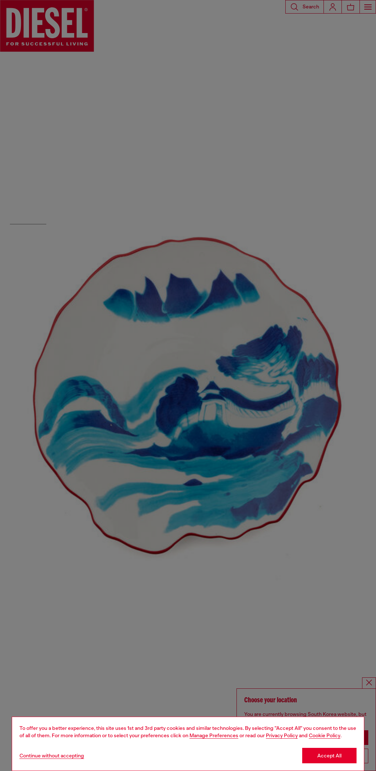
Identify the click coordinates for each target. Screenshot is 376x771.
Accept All (329, 756)
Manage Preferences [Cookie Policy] (213, 735)
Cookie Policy (324, 735)
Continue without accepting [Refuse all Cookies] (51, 756)
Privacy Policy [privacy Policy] (282, 735)
